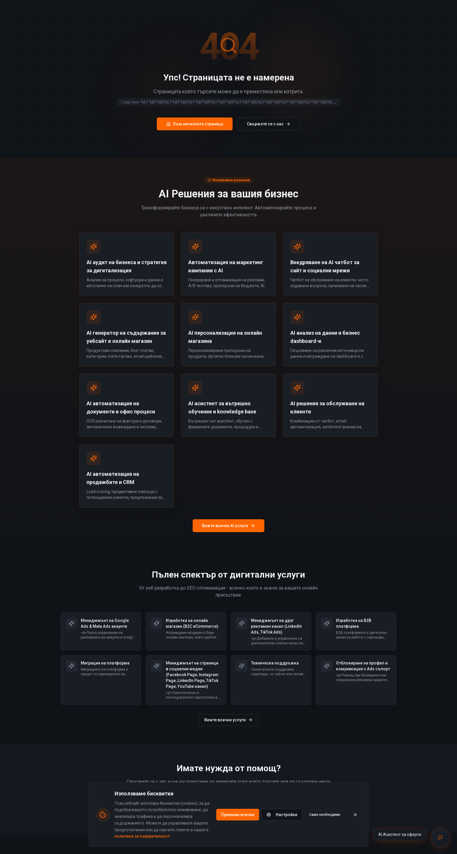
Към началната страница (194, 124)
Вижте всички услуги (228, 720)
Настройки (281, 814)
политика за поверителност (142, 836)
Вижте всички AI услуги (228, 525)
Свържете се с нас (269, 124)
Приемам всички (237, 814)
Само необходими (324, 815)
